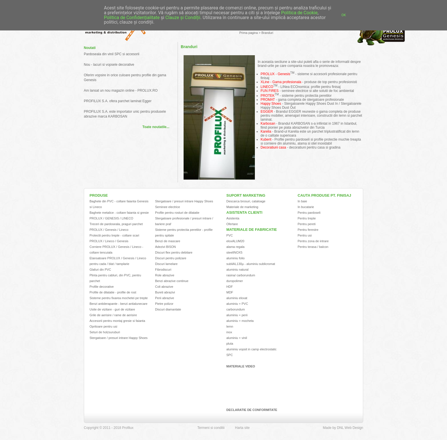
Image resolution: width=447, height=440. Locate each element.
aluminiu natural (237, 269)
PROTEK (268, 96)
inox (229, 332)
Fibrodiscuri (163, 269)
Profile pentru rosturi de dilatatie (177, 212)
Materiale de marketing (242, 207)
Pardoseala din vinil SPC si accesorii (111, 54)
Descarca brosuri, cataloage (245, 201)
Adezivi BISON (165, 246)
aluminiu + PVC (237, 303)
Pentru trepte (307, 218)
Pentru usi (305, 235)
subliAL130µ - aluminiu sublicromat (250, 264)
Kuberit (266, 139)
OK (344, 15)
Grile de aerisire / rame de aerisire (113, 315)
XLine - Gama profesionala (281, 82)
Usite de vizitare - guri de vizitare (112, 309)
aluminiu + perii (236, 315)
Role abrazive (164, 275)
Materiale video (240, 366)
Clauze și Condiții (182, 17)
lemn (229, 326)
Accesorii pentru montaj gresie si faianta (117, 320)
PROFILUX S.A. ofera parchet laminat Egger (117, 101)
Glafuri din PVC (100, 269)
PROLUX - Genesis (275, 74)
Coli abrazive (164, 286)
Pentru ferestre (308, 229)
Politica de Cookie (299, 12)
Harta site (242, 428)
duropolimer (234, 281)
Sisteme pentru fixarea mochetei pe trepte (119, 298)
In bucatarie (306, 207)
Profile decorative (102, 286)
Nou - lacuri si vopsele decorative (109, 65)
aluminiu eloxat (236, 298)
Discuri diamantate (168, 309)
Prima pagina (248, 32)
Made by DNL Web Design (343, 428)
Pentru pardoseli (309, 212)
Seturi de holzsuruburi (105, 332)
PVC (229, 235)
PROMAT (268, 100)
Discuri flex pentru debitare (173, 252)
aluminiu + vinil (236, 338)
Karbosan (268, 124)
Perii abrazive (164, 298)
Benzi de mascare (167, 241)
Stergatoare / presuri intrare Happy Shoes (119, 338)
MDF (229, 292)
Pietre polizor (164, 303)
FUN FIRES (270, 91)
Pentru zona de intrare (313, 241)
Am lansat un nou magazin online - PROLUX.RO (121, 90)
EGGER (267, 112)
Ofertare (232, 224)
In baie (302, 201)
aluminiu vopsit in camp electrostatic (251, 349)
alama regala (235, 246)
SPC (229, 355)
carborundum (235, 309)
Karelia (266, 131)
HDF (229, 286)
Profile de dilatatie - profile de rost (113, 292)
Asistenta (232, 218)
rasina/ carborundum (240, 275)
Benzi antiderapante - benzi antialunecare (118, 303)
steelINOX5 (234, 252)
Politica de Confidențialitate (132, 17)
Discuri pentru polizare (170, 258)
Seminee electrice (167, 207)
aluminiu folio (235, 258)
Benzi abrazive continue (171, 281)
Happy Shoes (271, 104)
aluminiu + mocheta (240, 320)
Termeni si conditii (210, 428)
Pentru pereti (307, 224)
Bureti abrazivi (165, 292)
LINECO (267, 87)
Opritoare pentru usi (103, 326)
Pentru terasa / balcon (313, 246)
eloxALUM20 (235, 241)
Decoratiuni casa (273, 147)
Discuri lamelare (166, 264)
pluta (229, 343)
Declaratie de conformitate (251, 410)
